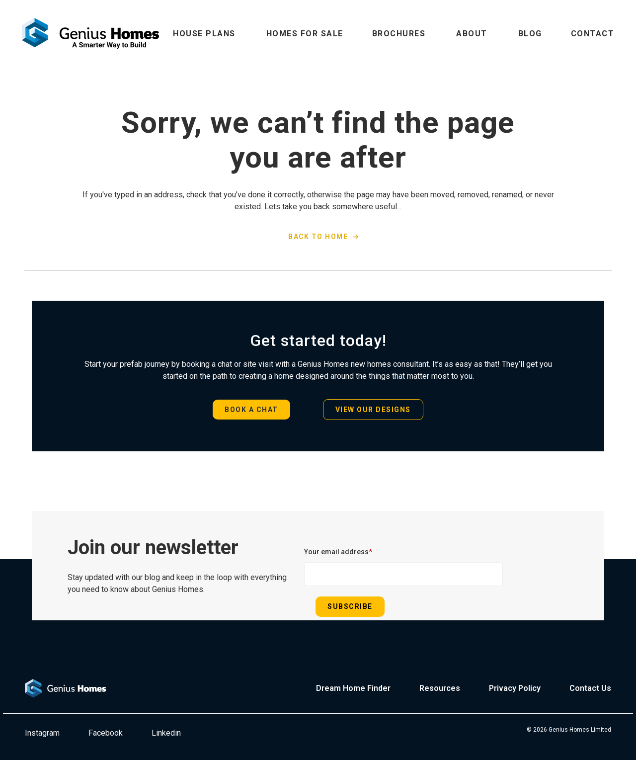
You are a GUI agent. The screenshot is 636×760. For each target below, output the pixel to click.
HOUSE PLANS (204, 33)
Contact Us (590, 688)
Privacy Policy (515, 688)
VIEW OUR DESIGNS (373, 410)
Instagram (42, 733)
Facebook (105, 733)
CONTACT (593, 33)
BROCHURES (399, 33)
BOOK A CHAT (251, 410)
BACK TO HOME (318, 237)
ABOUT (471, 33)
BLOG (530, 33)
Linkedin (166, 733)
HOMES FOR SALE (304, 33)
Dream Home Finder (353, 688)
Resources (439, 688)
